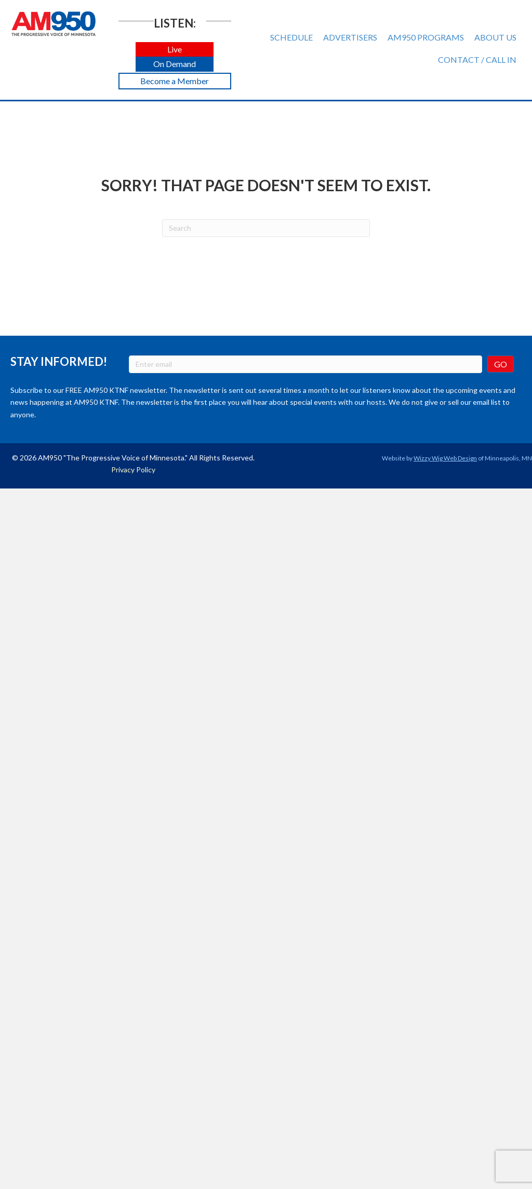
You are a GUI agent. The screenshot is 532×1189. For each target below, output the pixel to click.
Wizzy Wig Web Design (445, 458)
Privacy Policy (133, 469)
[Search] (266, 228)
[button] (175, 49)
